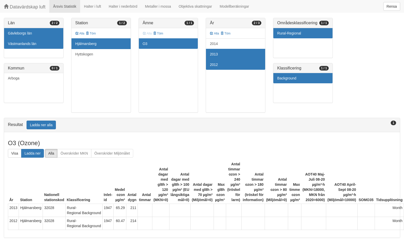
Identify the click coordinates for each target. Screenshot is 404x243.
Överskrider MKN (74, 153)
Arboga (13, 78)
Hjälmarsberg (85, 44)
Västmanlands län (22, 44)
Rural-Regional (289, 33)
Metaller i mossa (158, 6)
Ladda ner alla (41, 125)
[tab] (202, 125)
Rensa (392, 6)
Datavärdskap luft (24, 6)
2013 (214, 54)
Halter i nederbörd (123, 6)
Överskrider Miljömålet (112, 153)
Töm (91, 33)
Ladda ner (33, 153)
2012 (214, 65)
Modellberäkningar (234, 6)
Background (286, 78)
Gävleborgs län (20, 33)
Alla (80, 33)
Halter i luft (92, 6)
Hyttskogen (84, 54)
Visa (14, 153)
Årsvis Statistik (64, 6)
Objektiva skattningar (195, 6)
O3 (145, 44)
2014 (214, 44)
